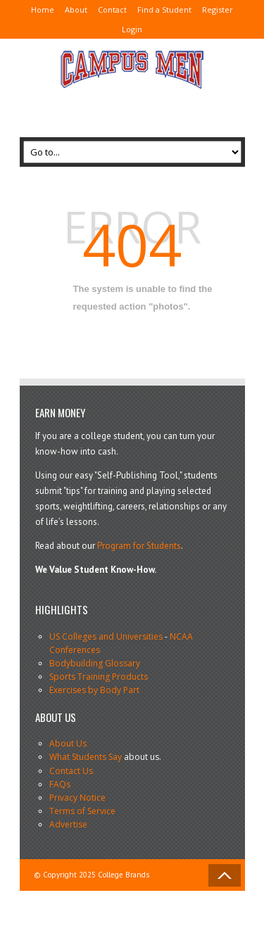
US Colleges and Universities (106, 636)
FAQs (59, 784)
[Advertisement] (132, 107)
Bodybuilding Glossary (94, 663)
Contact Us (71, 771)
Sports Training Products (98, 677)
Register (217, 9)
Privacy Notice (77, 798)
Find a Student (164, 9)
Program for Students (139, 546)
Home (42, 9)
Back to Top (224, 875)
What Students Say (85, 757)
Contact (112, 9)
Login (132, 29)
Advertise (68, 824)
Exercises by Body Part (94, 690)
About (76, 9)
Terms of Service (82, 811)
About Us (68, 743)
